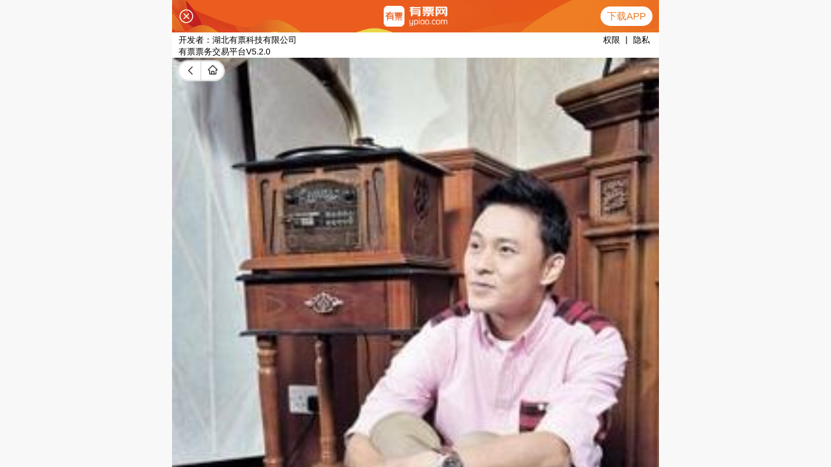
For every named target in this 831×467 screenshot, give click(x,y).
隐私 (641, 40)
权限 (611, 40)
